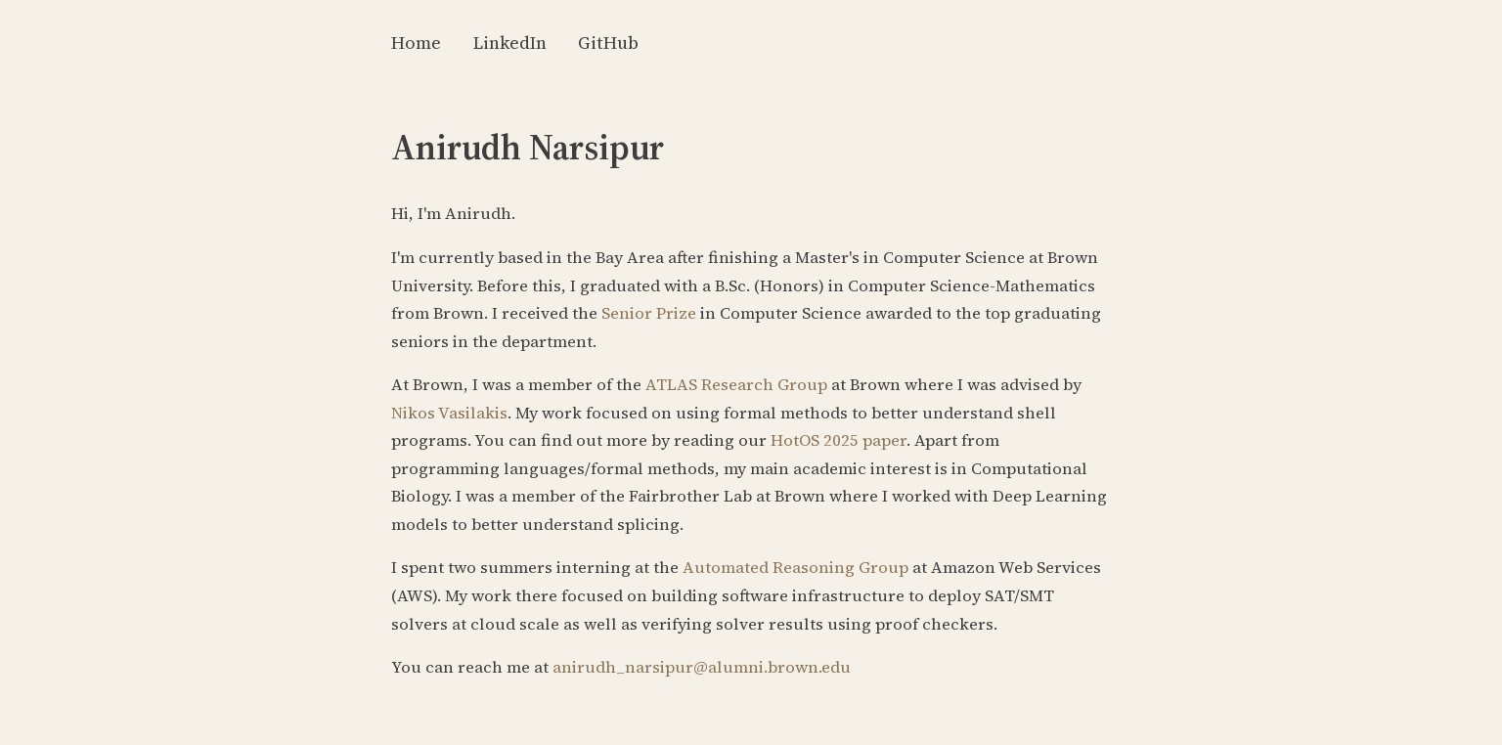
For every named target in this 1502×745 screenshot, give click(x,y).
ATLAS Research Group (736, 384)
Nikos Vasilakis (449, 413)
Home (416, 42)
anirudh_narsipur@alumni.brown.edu (701, 667)
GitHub (608, 42)
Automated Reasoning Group (795, 567)
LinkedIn (509, 42)
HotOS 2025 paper (838, 440)
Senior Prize (648, 313)
